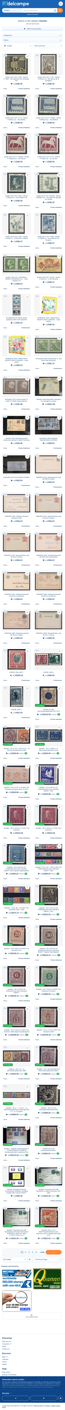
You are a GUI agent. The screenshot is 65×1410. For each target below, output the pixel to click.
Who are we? (6, 1341)
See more (5, 1393)
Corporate (6, 1344)
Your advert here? (31, 1316)
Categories (8, 35)
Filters (6, 40)
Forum (4, 1362)
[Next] (54, 1252)
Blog (4, 1357)
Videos (4, 1364)
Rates (4, 1346)
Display (8, 46)
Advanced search (32, 14)
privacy (48, 1406)
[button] (55, 10)
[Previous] (11, 1252)
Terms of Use (38, 1406)
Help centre (6, 1372)
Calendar (5, 1359)
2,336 (42, 1252)
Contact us (6, 1349)
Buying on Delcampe (9, 1375)
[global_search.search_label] (39, 10)
